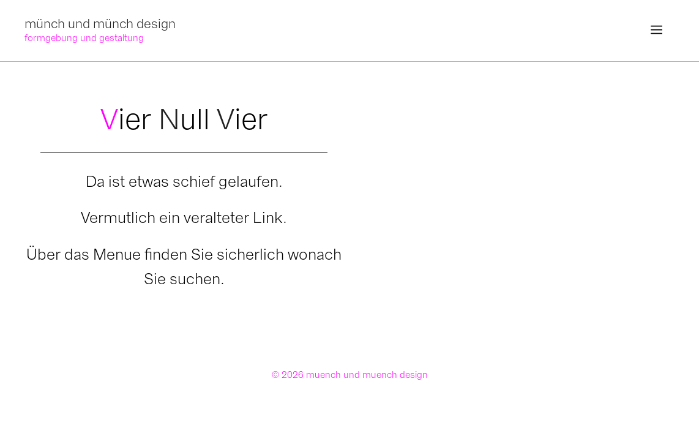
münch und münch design (100, 23)
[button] (656, 30)
